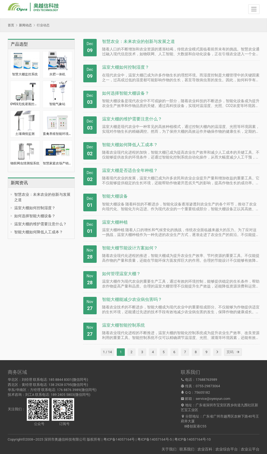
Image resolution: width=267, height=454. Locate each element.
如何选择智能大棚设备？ (34, 216)
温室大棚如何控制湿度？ (34, 208)
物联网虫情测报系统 (24, 163)
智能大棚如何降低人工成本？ (38, 232)
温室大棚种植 (115, 222)
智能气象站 (57, 104)
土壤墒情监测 (25, 134)
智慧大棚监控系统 (25, 74)
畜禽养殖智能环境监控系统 (57, 134)
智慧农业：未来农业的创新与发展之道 (138, 41)
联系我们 (186, 449)
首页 (11, 25)
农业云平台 (250, 449)
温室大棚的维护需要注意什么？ (40, 224)
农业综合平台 (226, 449)
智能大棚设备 (115, 196)
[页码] (238, 352)
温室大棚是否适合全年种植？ (130, 170)
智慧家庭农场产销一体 (57, 163)
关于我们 (168, 449)
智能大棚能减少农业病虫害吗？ (132, 299)
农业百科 (204, 449)
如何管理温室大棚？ (121, 273)
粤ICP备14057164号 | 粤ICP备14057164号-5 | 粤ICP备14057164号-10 (157, 439)
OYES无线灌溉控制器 (25, 104)
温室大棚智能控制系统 (123, 325)
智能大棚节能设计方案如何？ (130, 247)
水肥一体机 (57, 74)
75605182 (202, 392)
